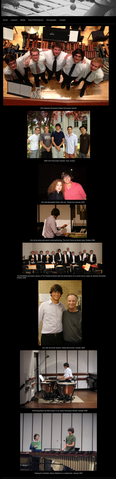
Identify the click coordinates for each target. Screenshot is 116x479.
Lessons (14, 20)
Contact (62, 20)
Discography (51, 20)
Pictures (11, 7)
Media (22, 20)
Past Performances (35, 20)
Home (5, 20)
